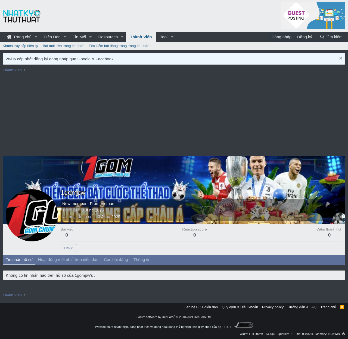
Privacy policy (273, 307)
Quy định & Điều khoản (240, 307)
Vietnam (108, 203)
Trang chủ (19, 37)
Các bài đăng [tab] (116, 259)
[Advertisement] (174, 115)
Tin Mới (79, 37)
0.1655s (307, 333)
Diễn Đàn (52, 37)
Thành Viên (141, 37)
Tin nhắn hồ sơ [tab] (19, 259)
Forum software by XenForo (174, 317)
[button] (36, 37)
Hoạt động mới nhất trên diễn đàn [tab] (68, 259)
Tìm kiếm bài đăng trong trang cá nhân (119, 46)
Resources (108, 37)
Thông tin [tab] (142, 259)
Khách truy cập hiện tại (21, 46)
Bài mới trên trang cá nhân (64, 46)
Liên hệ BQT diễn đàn (201, 307)
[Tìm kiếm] (331, 37)
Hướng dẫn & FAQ (302, 307)
